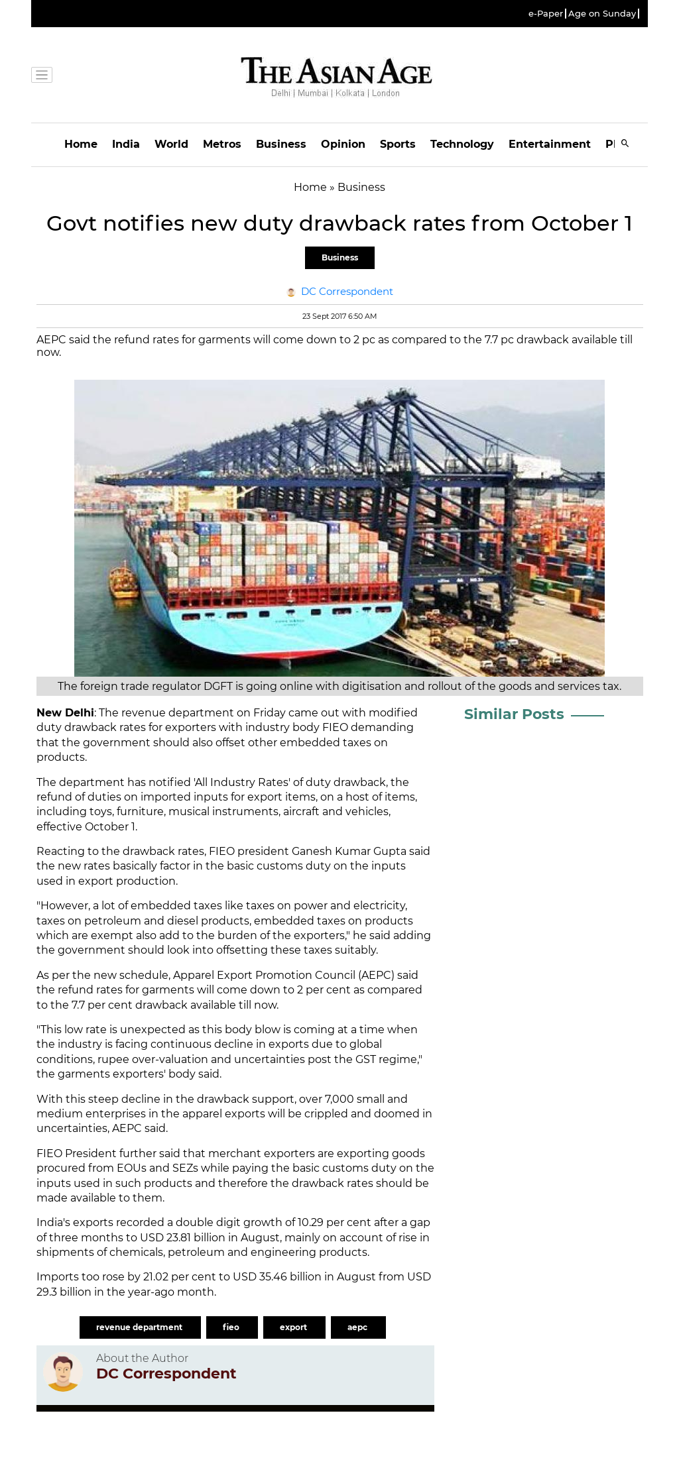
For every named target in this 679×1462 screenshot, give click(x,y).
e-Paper (545, 14)
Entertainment (550, 144)
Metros (222, 144)
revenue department (140, 1327)
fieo (232, 1327)
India (126, 144)
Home (80, 144)
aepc (358, 1327)
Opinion (343, 144)
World (171, 144)
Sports (398, 144)
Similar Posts (514, 714)
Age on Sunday (602, 14)
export (294, 1327)
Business (281, 144)
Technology (462, 144)
